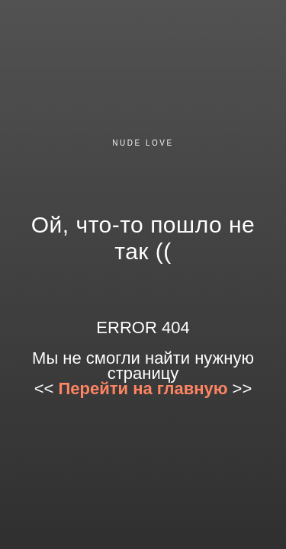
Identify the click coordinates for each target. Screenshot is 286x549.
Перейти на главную (143, 388)
